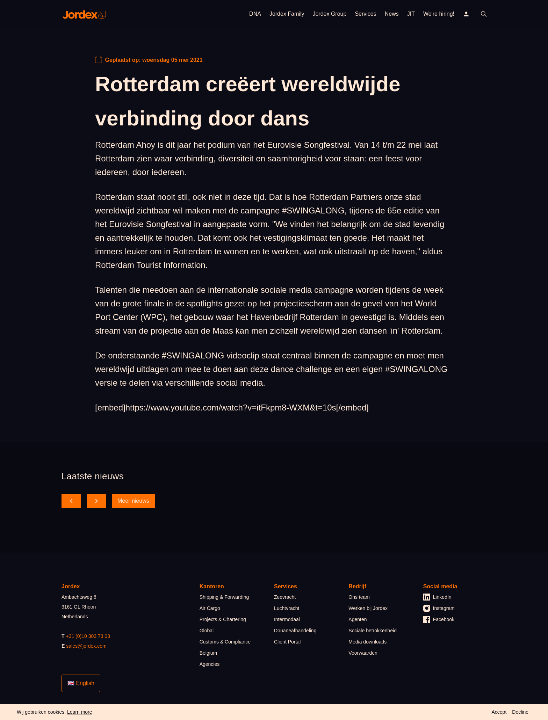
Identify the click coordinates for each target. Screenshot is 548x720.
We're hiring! (438, 14)
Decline (520, 712)
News (392, 14)
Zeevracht (285, 597)
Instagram (439, 608)
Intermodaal (287, 619)
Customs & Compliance (225, 642)
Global (207, 630)
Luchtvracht (286, 608)
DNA (255, 14)
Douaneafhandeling (295, 630)
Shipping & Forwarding (224, 597)
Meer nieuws (133, 501)
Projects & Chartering (223, 619)
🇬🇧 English (80, 683)
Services (365, 14)
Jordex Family (286, 14)
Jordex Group (329, 14)
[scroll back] (71, 501)
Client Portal (287, 642)
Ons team (359, 597)
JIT (411, 14)
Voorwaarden (362, 653)
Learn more (79, 712)
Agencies (210, 664)
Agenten (357, 619)
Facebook (438, 619)
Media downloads (367, 642)
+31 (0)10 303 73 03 (88, 636)
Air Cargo (210, 608)
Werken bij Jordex (368, 608)
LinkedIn (437, 597)
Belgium (208, 653)
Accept (498, 712)
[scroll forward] (96, 501)
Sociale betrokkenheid (372, 630)
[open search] (483, 14)
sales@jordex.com (86, 646)
